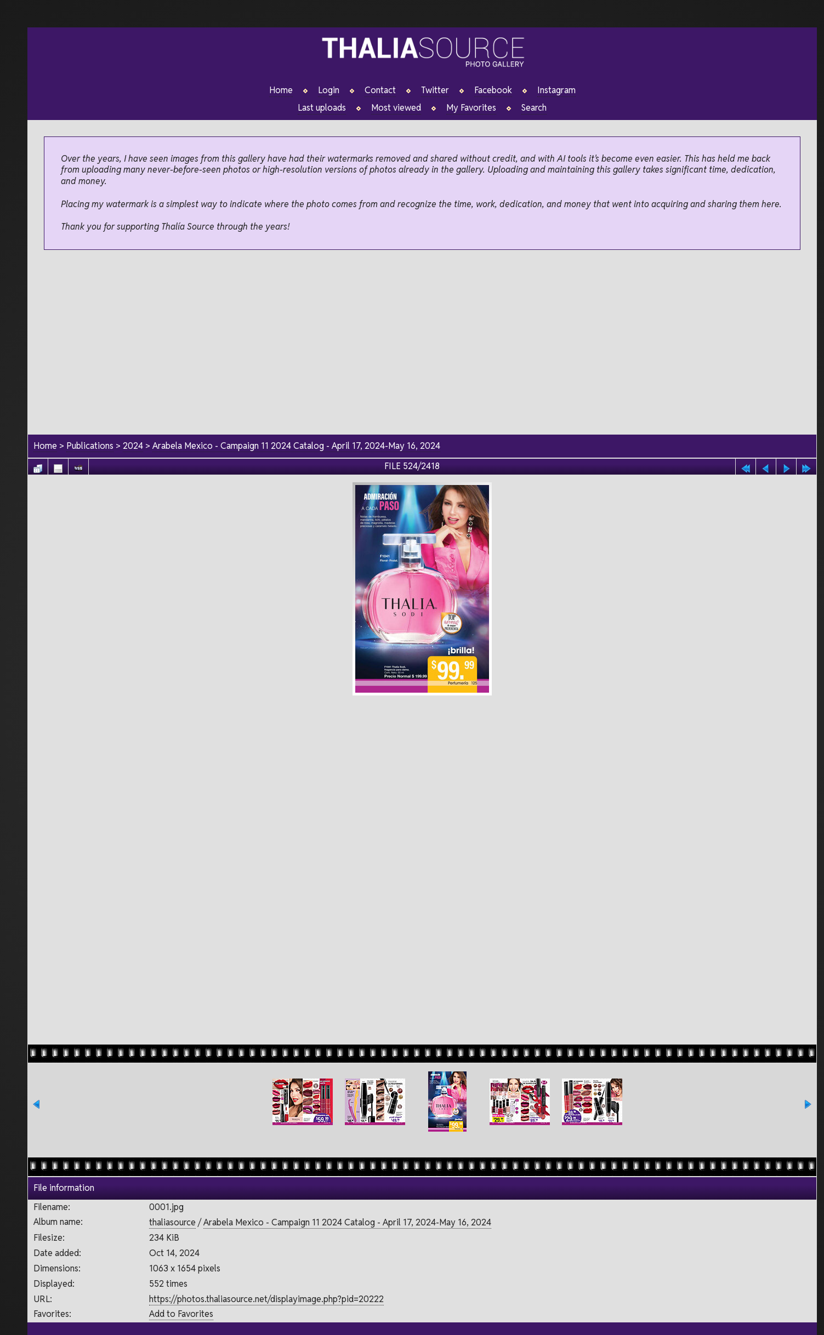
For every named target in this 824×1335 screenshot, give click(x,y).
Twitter (435, 90)
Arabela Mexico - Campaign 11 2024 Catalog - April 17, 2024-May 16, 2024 (296, 446)
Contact (380, 90)
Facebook (493, 90)
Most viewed (396, 107)
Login (328, 90)
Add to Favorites (181, 1314)
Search (534, 107)
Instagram (556, 90)
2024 (133, 446)
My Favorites (471, 107)
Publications (89, 446)
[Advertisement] (422, 343)
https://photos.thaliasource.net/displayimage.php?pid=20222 (266, 1299)
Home (281, 90)
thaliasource (172, 1222)
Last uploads (322, 107)
